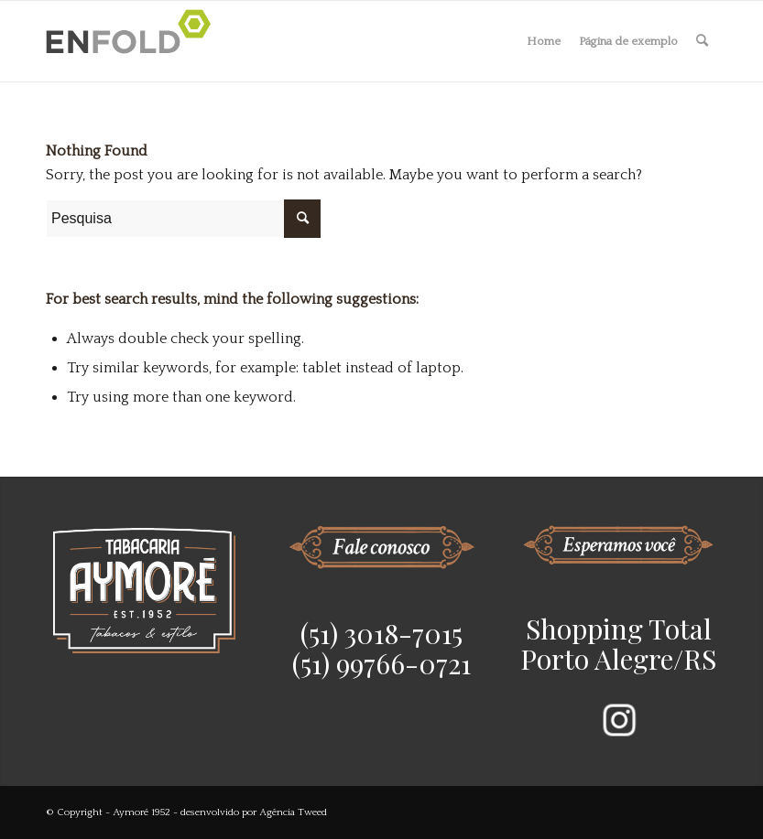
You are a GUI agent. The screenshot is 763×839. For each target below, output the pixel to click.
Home (544, 41)
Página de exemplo (628, 41)
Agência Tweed (293, 812)
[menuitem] (702, 41)
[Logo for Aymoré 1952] (134, 41)
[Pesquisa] (702, 41)
